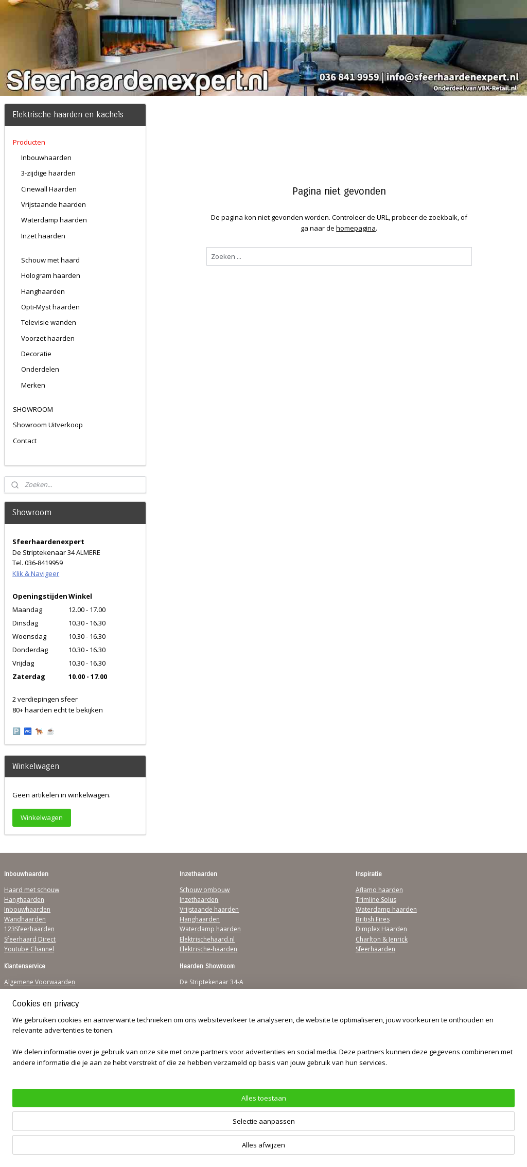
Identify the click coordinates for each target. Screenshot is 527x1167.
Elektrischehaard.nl (207, 939)
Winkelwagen (42, 817)
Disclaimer (19, 1021)
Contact (25, 440)
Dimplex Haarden (381, 929)
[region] (195, 1128)
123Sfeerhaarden (29, 929)
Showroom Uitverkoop (48, 424)
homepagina (356, 228)
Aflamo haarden (379, 889)
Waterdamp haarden (54, 219)
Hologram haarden (50, 275)
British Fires (373, 919)
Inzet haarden (43, 235)
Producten (29, 142)
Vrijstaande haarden (53, 204)
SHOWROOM (33, 409)
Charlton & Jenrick (382, 939)
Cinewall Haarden (49, 189)
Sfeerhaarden (375, 949)
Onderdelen (40, 369)
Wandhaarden (25, 919)
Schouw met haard (50, 260)
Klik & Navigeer (35, 573)
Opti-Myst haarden (50, 306)
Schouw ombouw (205, 889)
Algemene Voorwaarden (39, 982)
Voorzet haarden (48, 338)
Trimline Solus (376, 899)
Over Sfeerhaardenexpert (41, 1051)
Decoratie (36, 353)
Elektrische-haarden (208, 949)
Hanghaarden (43, 291)
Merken (33, 385)
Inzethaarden (199, 899)
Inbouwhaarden (46, 157)
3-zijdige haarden (48, 173)
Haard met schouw (31, 889)
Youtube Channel (29, 949)
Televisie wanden (48, 322)
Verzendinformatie (31, 991)
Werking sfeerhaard (33, 1060)
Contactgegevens (29, 1001)
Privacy (14, 1011)
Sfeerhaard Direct (30, 939)
